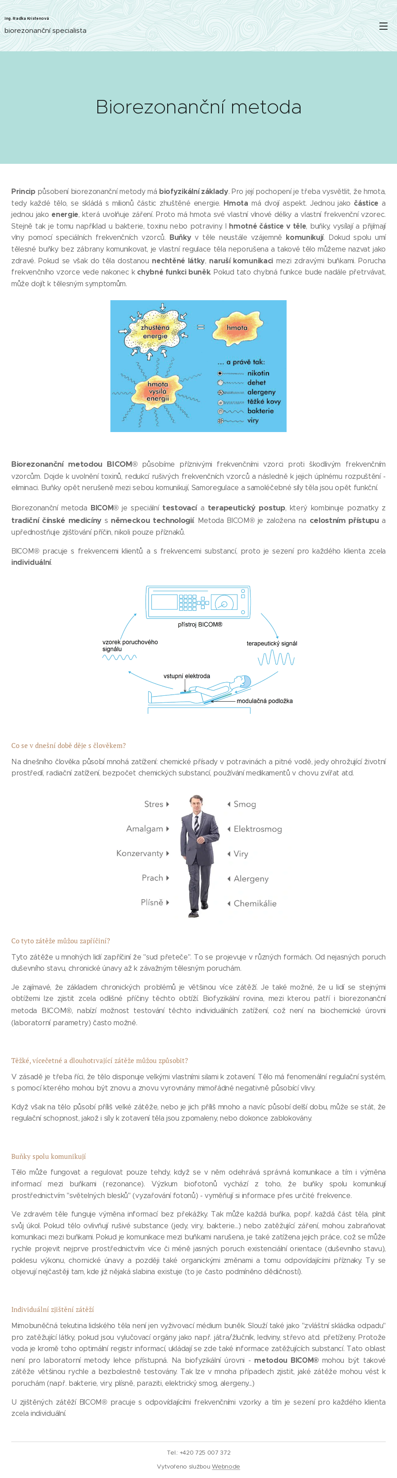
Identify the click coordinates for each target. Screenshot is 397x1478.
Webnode (226, 1466)
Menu (383, 26)
